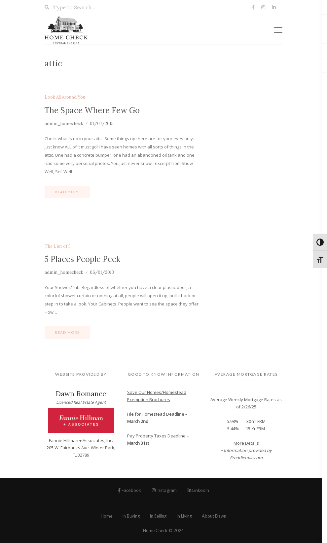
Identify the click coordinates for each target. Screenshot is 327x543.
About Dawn (214, 516)
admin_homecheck (64, 123)
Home (106, 516)
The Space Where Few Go (92, 110)
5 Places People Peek (82, 259)
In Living (184, 516)
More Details (246, 443)
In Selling (158, 516)
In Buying (131, 516)
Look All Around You (65, 97)
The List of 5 (58, 246)
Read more (67, 192)
